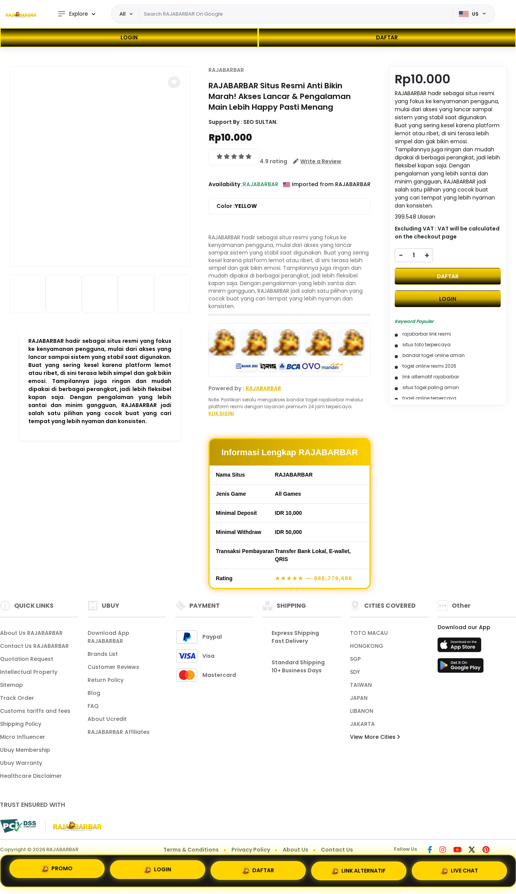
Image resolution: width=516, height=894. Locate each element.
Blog (94, 693)
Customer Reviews (113, 667)
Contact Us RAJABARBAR (34, 646)
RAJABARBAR (226, 70)
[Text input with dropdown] (296, 14)
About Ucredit (107, 719)
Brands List (103, 654)
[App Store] (460, 647)
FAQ (93, 706)
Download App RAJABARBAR (108, 637)
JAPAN (359, 698)
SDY (355, 672)
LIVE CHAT (459, 869)
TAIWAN (361, 685)
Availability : (225, 184)
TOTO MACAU (369, 633)
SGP (355, 659)
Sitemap (11, 685)
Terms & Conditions (191, 849)
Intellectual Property (28, 672)
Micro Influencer (22, 737)
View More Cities (375, 737)
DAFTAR (387, 37)
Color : (236, 206)
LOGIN (129, 37)
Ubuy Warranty (21, 763)
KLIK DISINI (221, 413)
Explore (72, 14)
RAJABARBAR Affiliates (119, 732)
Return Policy (106, 680)
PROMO (56, 870)
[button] (174, 82)
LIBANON (361, 711)
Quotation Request (26, 659)
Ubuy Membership (25, 750)
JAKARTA (362, 724)
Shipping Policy (20, 724)
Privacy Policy (250, 849)
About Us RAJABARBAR (31, 633)
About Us (295, 849)
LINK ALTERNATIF (359, 870)
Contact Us (337, 849)
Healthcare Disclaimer (31, 776)
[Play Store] (460, 667)
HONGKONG (366, 646)
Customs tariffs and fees (35, 711)
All (123, 13)
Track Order (17, 698)
